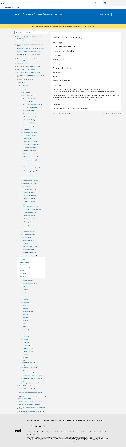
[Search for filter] (31, 32)
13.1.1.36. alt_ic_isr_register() (27, 198)
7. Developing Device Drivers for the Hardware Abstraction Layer (29, 59)
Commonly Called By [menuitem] (25, 262)
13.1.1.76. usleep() (25, 345)
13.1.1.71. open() (24, 330)
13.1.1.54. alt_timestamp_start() (29, 256)
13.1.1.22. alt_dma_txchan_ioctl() (28, 154)
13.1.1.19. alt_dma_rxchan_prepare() (29, 144)
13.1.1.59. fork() (24, 293)
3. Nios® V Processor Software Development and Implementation (30, 44)
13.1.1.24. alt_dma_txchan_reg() (28, 160)
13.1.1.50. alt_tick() (25, 243)
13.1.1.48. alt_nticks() (25, 237)
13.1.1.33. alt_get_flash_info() (28, 189)
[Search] (105, 3)
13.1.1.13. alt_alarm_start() (27, 126)
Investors (61, 420)
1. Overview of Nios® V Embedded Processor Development (29, 37)
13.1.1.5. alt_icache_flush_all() (28, 101)
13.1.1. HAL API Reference (26, 86)
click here (74, 26)
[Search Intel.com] (116, 3)
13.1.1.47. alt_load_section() (27, 234)
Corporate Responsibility (80, 420)
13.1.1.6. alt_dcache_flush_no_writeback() (31, 104)
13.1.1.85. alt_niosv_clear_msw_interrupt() (31, 378)
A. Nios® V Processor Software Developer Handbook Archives (31, 408)
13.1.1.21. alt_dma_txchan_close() (29, 150)
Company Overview (33, 420)
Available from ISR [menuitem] (25, 268)
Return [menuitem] (22, 276)
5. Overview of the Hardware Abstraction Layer (29, 51)
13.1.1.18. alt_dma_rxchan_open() (29, 141)
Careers (68, 420)
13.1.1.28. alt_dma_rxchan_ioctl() (28, 174)
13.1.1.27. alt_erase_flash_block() (29, 171)
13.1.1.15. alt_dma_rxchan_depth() (29, 132)
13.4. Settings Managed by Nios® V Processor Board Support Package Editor (32, 397)
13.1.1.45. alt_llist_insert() (27, 228)
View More (62, 20)
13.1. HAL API (22, 82)
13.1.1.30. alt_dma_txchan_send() (29, 180)
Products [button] (12, 3)
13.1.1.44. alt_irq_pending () (27, 225)
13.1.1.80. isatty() (24, 357)
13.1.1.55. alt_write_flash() (27, 280)
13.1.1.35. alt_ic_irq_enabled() (28, 195)
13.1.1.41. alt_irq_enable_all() (27, 215)
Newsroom (54, 420)
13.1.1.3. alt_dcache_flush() (27, 95)
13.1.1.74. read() (24, 339)
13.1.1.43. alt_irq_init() (26, 222)
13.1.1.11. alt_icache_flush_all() (28, 120)
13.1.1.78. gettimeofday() (26, 351)
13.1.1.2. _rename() (25, 92)
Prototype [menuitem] (22, 259)
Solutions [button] (30, 3)
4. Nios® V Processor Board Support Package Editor (30, 48)
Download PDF (104, 14)
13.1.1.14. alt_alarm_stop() (27, 129)
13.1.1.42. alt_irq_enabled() (27, 219)
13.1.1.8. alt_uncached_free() (27, 110)
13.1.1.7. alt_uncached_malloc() (28, 107)
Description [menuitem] (23, 273)
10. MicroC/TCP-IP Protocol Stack (26, 69)
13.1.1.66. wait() (24, 314)
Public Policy (100, 420)
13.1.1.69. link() (24, 323)
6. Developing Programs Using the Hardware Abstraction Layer (29, 55)
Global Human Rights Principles (85, 439)
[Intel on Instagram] (44, 426)
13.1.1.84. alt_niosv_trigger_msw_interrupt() (31, 375)
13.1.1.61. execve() (25, 299)
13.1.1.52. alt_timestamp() (27, 249)
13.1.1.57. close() (24, 287)
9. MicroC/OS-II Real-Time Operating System (29, 66)
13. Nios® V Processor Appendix (25, 79)
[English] (97, 3)
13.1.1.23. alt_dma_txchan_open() (29, 157)
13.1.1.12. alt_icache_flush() (27, 123)
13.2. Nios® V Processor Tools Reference (29, 389)
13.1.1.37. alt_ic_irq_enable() (27, 201)
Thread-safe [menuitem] (23, 265)
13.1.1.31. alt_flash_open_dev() (28, 183)
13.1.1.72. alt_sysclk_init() (26, 333)
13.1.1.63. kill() (23, 305)
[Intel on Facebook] (28, 426)
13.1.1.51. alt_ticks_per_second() (28, 246)
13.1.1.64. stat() (24, 308)
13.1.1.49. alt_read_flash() (27, 240)
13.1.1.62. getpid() (24, 302)
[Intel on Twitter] (32, 426)
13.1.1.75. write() (24, 342)
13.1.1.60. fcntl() (24, 296)
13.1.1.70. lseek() (24, 327)
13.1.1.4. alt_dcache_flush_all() (28, 98)
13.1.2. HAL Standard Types (26, 386)
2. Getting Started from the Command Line (28, 41)
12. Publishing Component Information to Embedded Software (31, 76)
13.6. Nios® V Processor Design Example (29, 404)
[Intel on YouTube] (40, 426)
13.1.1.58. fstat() (24, 290)
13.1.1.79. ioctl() (24, 354)
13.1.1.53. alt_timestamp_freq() (28, 252)
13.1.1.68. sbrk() (24, 320)
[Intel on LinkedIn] (36, 426)
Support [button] (21, 3)
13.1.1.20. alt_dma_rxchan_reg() (28, 147)
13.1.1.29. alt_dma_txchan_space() (29, 177)
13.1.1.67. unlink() (24, 317)
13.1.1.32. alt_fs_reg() (25, 186)
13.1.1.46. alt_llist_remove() (27, 231)
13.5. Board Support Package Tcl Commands (30, 401)
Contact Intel (45, 420)
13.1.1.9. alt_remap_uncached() (28, 113)
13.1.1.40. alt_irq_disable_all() (28, 212)
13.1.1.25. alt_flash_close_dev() (28, 163)
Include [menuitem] (22, 270)
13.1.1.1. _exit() (24, 89)
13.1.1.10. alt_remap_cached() (28, 117)
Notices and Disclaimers (92, 438)
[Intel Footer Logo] (17, 431)
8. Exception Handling (23, 63)
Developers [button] (41, 3)
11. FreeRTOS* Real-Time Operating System (28, 72)
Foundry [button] (60, 3)
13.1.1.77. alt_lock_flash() (26, 348)
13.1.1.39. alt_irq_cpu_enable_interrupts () (31, 209)
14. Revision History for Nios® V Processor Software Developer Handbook (30, 412)
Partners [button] (51, 3)
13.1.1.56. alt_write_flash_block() (28, 283)
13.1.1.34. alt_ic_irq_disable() (27, 192)
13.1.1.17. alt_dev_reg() (26, 138)
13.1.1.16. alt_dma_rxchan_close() (29, 135)
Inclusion (92, 420)
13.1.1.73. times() (24, 336)
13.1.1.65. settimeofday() (26, 311)
